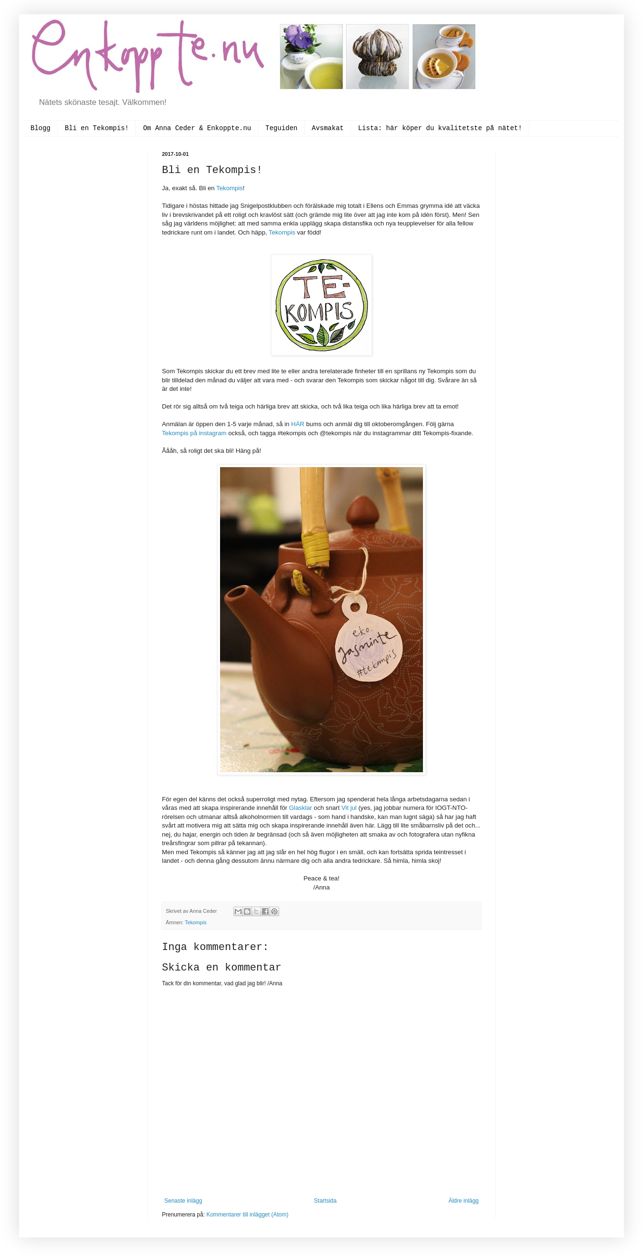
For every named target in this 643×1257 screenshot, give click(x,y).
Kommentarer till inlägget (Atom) (247, 1214)
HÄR (298, 424)
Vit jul (349, 807)
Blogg (40, 128)
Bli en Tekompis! (97, 128)
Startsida (325, 1200)
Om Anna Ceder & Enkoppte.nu (197, 128)
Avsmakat (328, 128)
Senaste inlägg (183, 1200)
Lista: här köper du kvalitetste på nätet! (440, 128)
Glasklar (301, 807)
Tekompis (229, 188)
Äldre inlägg (464, 1200)
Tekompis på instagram (194, 433)
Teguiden (281, 128)
